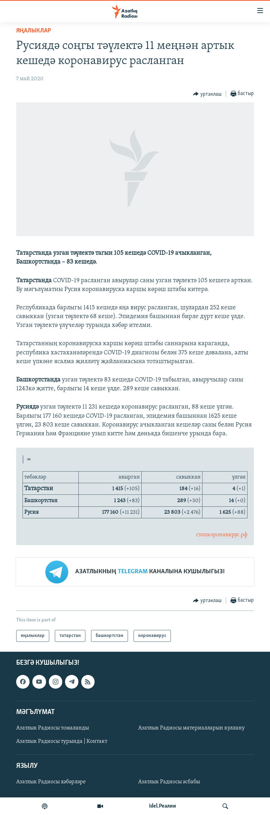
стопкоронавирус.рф (222, 535)
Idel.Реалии (162, 806)
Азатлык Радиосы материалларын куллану (191, 728)
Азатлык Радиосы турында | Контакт (61, 741)
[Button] (207, 94)
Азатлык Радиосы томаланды (52, 728)
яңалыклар (33, 30)
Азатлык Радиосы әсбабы (169, 782)
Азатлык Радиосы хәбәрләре (51, 782)
